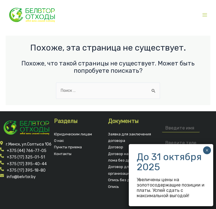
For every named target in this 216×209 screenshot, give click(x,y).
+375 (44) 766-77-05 (26, 150)
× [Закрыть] (206, 150)
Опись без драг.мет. (126, 180)
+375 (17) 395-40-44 (27, 164)
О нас (59, 140)
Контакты (62, 154)
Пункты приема (68, 147)
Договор (115, 147)
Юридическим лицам (73, 134)
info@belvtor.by (21, 176)
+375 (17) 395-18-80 (26, 170)
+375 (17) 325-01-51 (26, 157)
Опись (113, 187)
